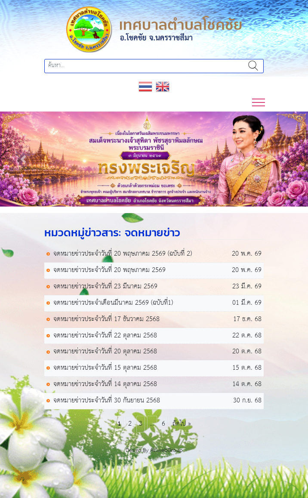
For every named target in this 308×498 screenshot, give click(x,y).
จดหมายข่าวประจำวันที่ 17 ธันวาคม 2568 (106, 319)
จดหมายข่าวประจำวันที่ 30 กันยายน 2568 (106, 401)
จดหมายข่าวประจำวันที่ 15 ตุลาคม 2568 (105, 368)
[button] (23, 159)
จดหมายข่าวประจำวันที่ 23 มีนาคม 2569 (105, 287)
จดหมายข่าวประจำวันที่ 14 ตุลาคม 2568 (105, 384)
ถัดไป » (181, 424)
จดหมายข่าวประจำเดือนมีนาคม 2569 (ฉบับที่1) (113, 303)
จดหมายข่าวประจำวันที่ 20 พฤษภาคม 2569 (109, 270)
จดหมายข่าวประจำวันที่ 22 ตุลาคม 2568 (105, 336)
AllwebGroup (166, 450)
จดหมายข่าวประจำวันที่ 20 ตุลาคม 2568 (105, 352)
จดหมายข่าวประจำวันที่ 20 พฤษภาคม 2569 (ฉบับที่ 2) (122, 254)
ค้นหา (253, 66)
